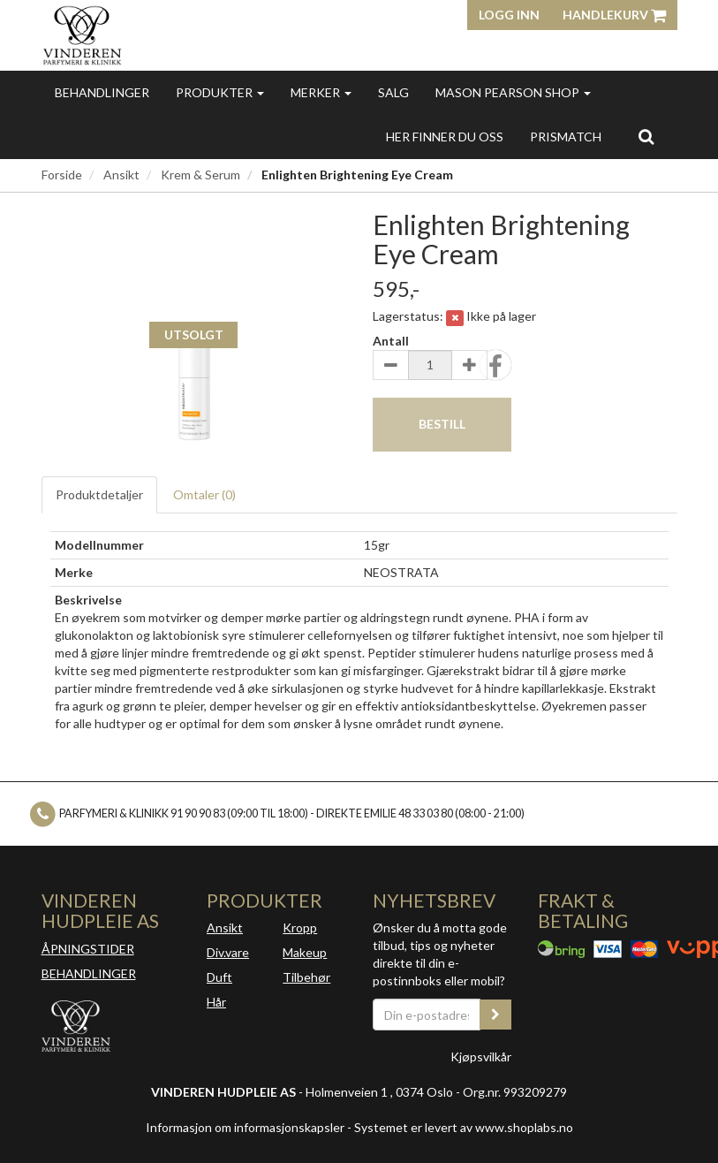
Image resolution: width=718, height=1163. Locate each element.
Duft (219, 976)
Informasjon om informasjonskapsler (245, 1127)
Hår (216, 1001)
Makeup (305, 952)
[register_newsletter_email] (495, 1015)
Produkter (220, 92)
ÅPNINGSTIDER (88, 948)
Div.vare (228, 952)
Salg (393, 92)
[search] (646, 136)
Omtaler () (204, 494)
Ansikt (121, 174)
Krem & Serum (200, 174)
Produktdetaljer (99, 494)
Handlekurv (614, 14)
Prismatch (565, 136)
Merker (321, 92)
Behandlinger (102, 92)
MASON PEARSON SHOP (513, 92)
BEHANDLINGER (89, 973)
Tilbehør (306, 976)
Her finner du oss (444, 136)
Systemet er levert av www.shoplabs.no (463, 1127)
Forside (62, 174)
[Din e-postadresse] (427, 1014)
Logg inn (509, 14)
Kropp (300, 927)
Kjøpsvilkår (480, 1056)
